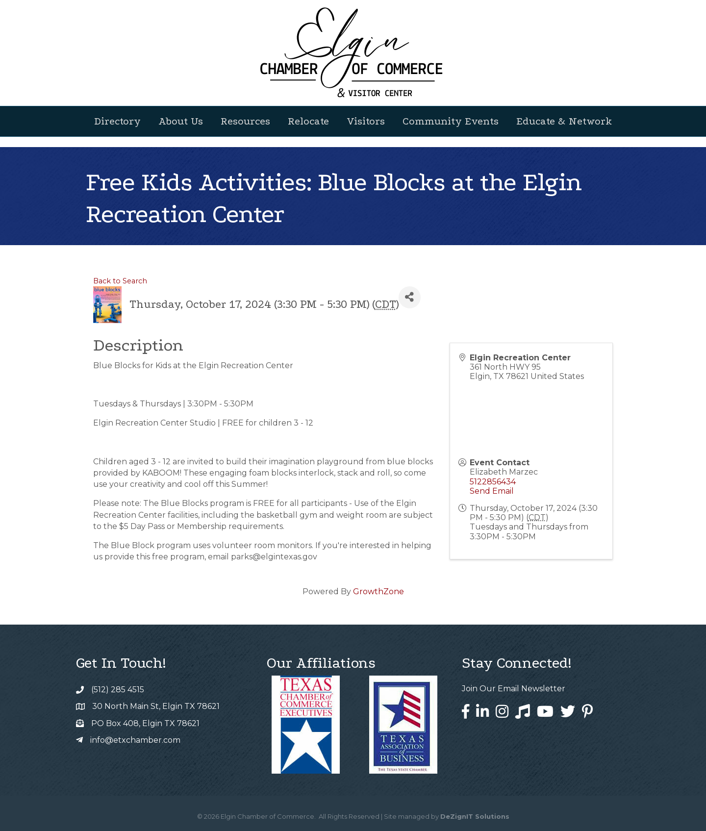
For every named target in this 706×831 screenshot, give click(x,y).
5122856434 (493, 481)
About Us (180, 121)
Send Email (492, 491)
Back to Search (120, 281)
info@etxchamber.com (135, 740)
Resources (245, 121)
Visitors (366, 121)
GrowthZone (378, 591)
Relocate (308, 121)
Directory (117, 121)
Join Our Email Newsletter (513, 688)
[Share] (410, 297)
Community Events (451, 121)
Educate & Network (564, 121)
